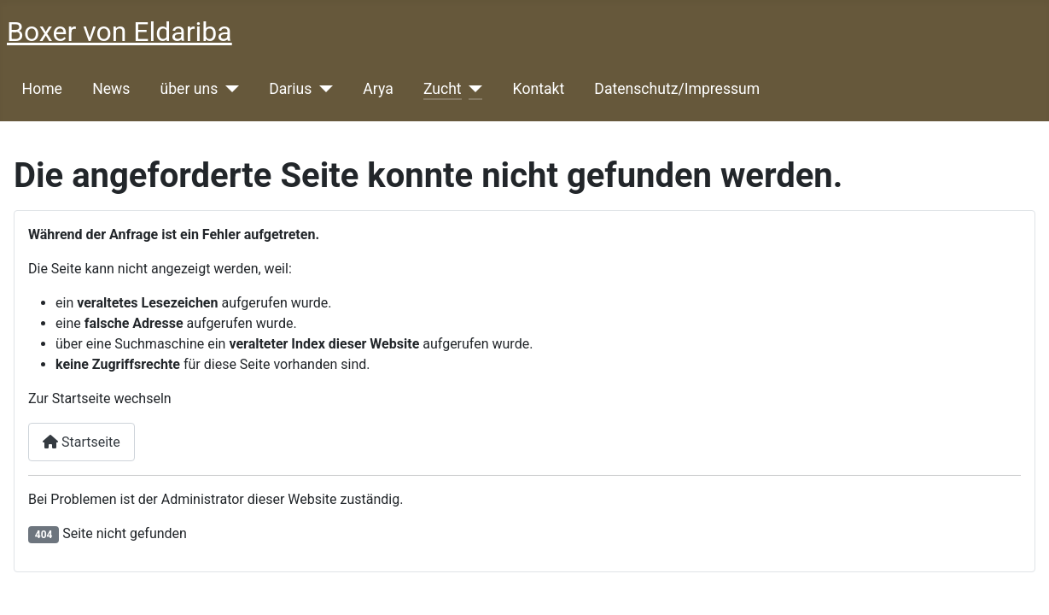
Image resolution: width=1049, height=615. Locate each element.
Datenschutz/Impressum (677, 88)
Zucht (442, 88)
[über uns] (228, 89)
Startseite (81, 442)
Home (42, 88)
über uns (189, 88)
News (111, 88)
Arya (378, 88)
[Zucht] (472, 89)
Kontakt (539, 88)
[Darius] (322, 89)
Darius (290, 88)
